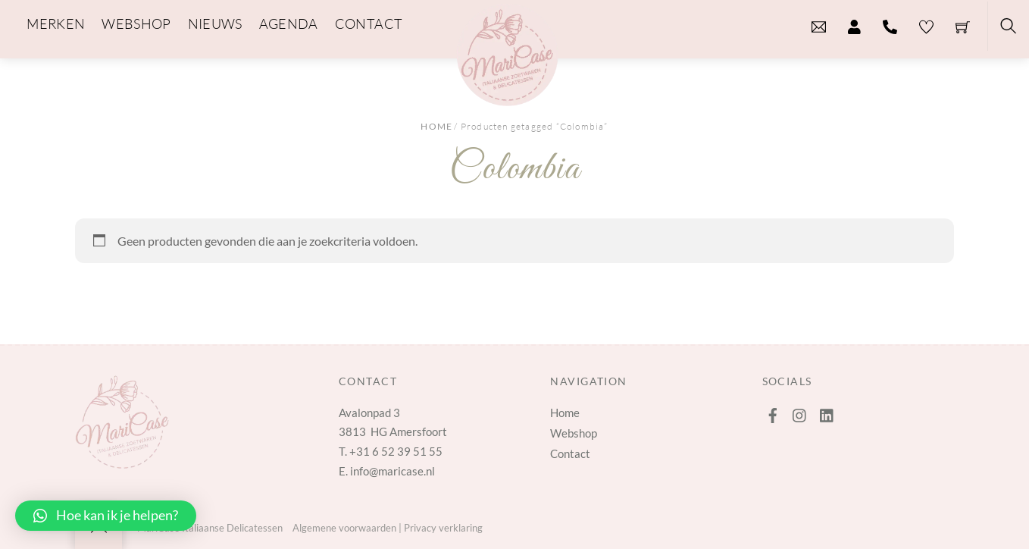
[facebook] (772, 412)
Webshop (573, 433)
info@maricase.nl (392, 471)
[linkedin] (827, 412)
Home (436, 126)
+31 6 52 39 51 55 (396, 451)
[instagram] (800, 412)
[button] (105, 515)
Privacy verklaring (443, 528)
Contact (570, 453)
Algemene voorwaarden (344, 528)
